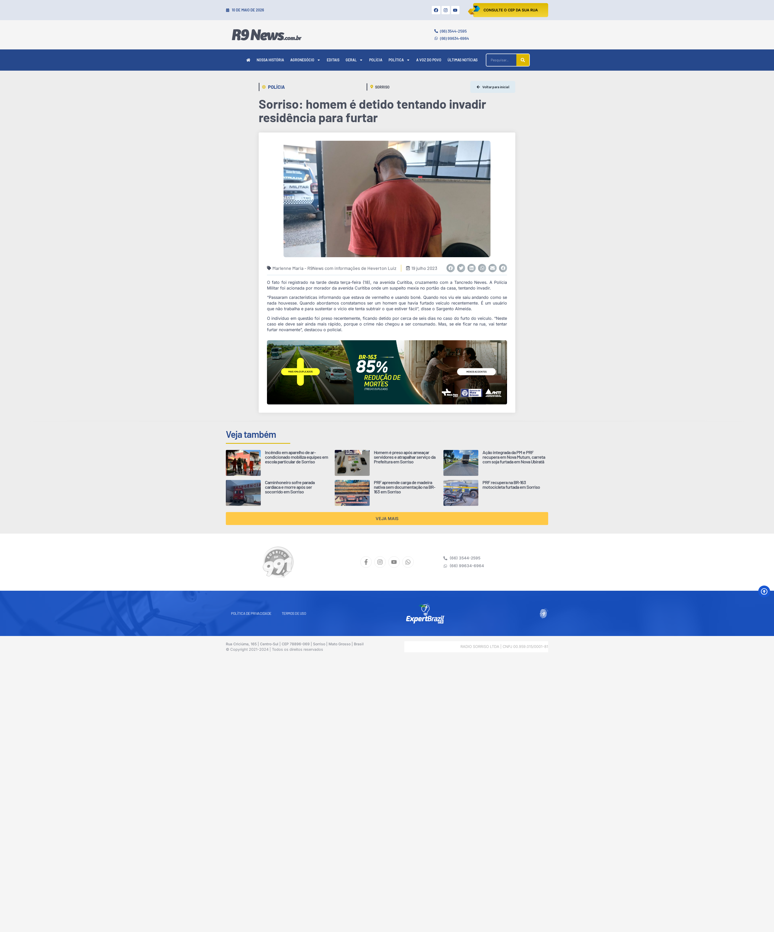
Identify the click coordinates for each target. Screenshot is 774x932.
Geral (354, 60)
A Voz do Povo (428, 60)
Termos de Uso (294, 613)
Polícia (375, 60)
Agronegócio (305, 60)
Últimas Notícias (463, 60)
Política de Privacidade (251, 613)
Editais (333, 60)
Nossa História (270, 60)
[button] (450, 268)
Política (399, 60)
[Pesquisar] (522, 60)
